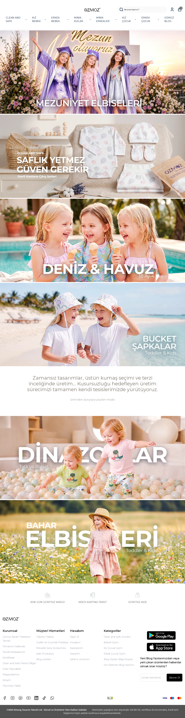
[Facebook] (5, 698)
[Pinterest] (20, 698)
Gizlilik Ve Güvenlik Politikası (52, 642)
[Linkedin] (36, 698)
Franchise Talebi (12, 685)
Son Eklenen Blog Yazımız (119, 664)
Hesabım (75, 642)
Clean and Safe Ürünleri (117, 636)
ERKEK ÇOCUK (150, 19)
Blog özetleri (43, 659)
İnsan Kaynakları (12, 668)
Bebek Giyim (111, 642)
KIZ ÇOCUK (129, 19)
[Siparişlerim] (172, 9)
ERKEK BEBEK (60, 19)
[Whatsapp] (52, 698)
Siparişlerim (76, 648)
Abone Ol (174, 677)
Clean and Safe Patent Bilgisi (19, 663)
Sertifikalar (9, 657)
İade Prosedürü (45, 653)
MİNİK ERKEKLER (106, 19)
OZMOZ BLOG (169, 19)
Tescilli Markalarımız (14, 652)
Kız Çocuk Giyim (113, 648)
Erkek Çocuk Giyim (115, 653)
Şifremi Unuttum (80, 659)
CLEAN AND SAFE (16, 19)
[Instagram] (13, 698)
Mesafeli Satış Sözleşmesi (51, 648)
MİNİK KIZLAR (82, 19)
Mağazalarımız (11, 674)
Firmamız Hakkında (14, 646)
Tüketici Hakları (45, 636)
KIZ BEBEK (39, 19)
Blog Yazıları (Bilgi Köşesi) (118, 659)
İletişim (7, 680)
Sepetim (75, 653)
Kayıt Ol (74, 636)
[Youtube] (28, 698)
